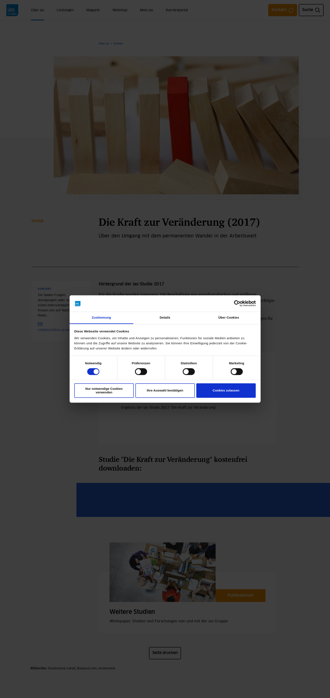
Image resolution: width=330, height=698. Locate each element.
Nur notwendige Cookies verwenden (104, 390)
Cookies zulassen (226, 390)
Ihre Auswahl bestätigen (165, 390)
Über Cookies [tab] (228, 317)
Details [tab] (165, 317)
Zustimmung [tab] (101, 317)
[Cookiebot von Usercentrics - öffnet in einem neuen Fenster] (237, 303)
